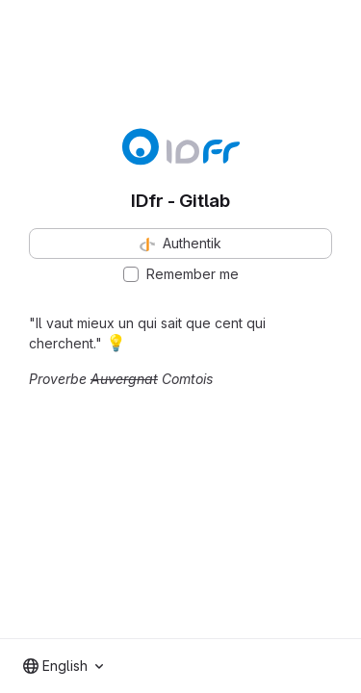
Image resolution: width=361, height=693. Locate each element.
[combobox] (63, 666)
